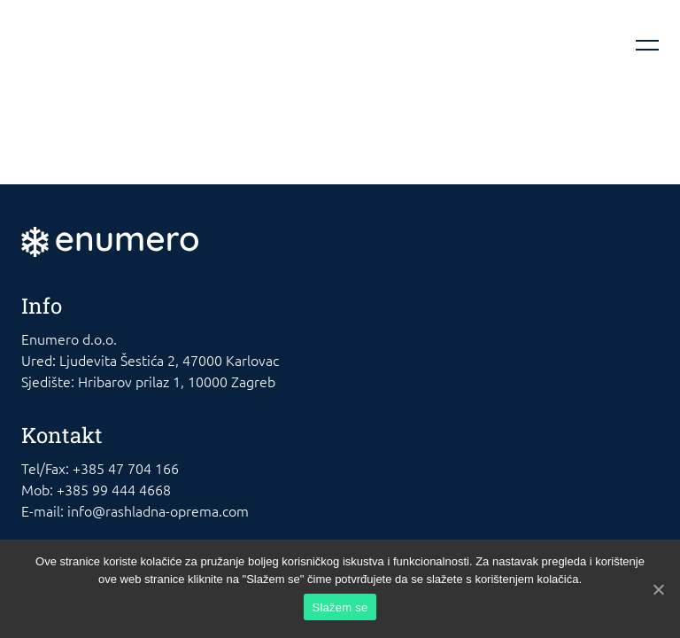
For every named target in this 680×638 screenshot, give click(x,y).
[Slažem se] (658, 589)
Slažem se (340, 607)
